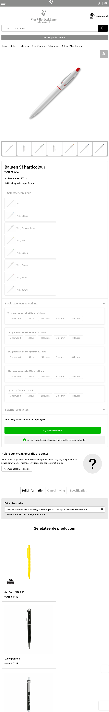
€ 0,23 (11, 612)
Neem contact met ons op (17, 419)
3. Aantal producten (16, 360)
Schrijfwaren (38, 46)
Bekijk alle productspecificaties (20, 183)
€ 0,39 (11, 545)
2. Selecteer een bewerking (20, 254)
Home (4, 46)
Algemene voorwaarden (67, 684)
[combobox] (49, 28)
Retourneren (7, 688)
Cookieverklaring (64, 688)
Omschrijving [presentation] (56, 441)
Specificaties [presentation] (78, 441)
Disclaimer (61, 697)
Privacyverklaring (64, 693)
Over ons (60, 636)
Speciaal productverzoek (54, 37)
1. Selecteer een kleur (17, 193)
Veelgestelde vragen (66, 640)
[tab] (32, 441)
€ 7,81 (64, 545)
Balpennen (53, 46)
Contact (5, 684)
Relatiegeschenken (19, 46)
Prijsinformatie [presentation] (32, 441)
